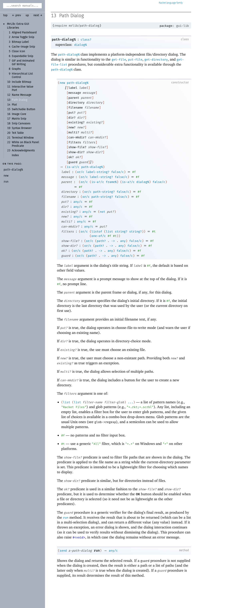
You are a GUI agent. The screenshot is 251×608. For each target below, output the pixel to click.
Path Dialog (19, 99)
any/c (77, 202)
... (130, 402)
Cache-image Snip (23, 46)
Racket (171, 3)
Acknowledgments (23, 150)
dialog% (80, 45)
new (62, 83)
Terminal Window (23, 137)
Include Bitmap (21, 82)
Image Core (19, 114)
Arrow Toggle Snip (23, 37)
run (65, 517)
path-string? (104, 192)
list (109, 231)
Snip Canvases (21, 123)
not (102, 212)
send (63, 550)
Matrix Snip (19, 118)
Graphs (16, 69)
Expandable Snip (22, 56)
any (123, 241)
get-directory (156, 59)
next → (37, 15)
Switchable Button (23, 109)
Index (15, 155)
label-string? (97, 172)
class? (86, 39)
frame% (111, 182)
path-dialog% (64, 39)
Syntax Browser (22, 128)
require (60, 25)
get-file (119, 59)
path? (101, 241)
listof (96, 231)
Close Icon (18, 51)
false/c (117, 172)
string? (121, 231)
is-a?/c (73, 167)
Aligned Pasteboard (24, 32)
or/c (80, 172)
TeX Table (18, 133)
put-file (135, 59)
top (5, 15)
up (27, 15)
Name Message (21, 95)
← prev (16, 15)
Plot (14, 104)
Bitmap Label (20, 42)
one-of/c (98, 236)
